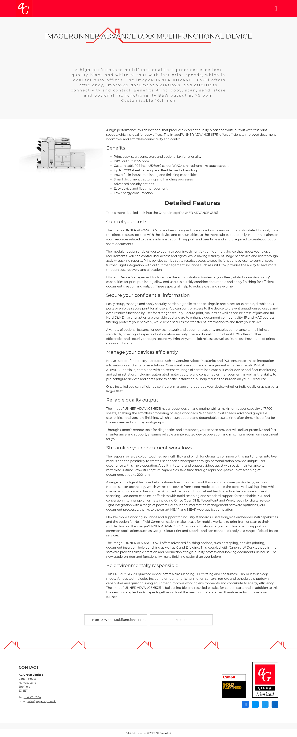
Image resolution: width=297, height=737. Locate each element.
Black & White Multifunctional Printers (117, 620)
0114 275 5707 (32, 697)
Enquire (181, 620)
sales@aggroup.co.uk (42, 701)
